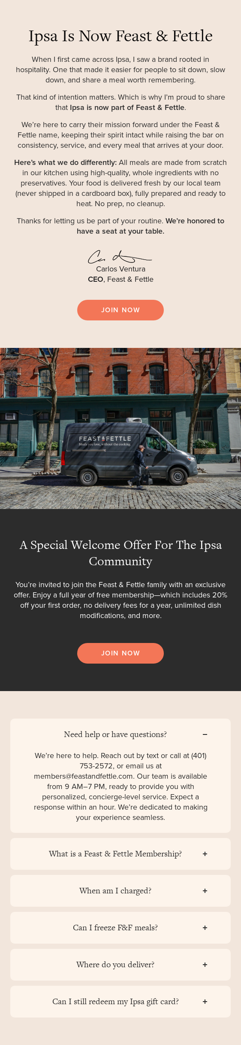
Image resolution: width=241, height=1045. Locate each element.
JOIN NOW (120, 310)
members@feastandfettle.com (83, 776)
